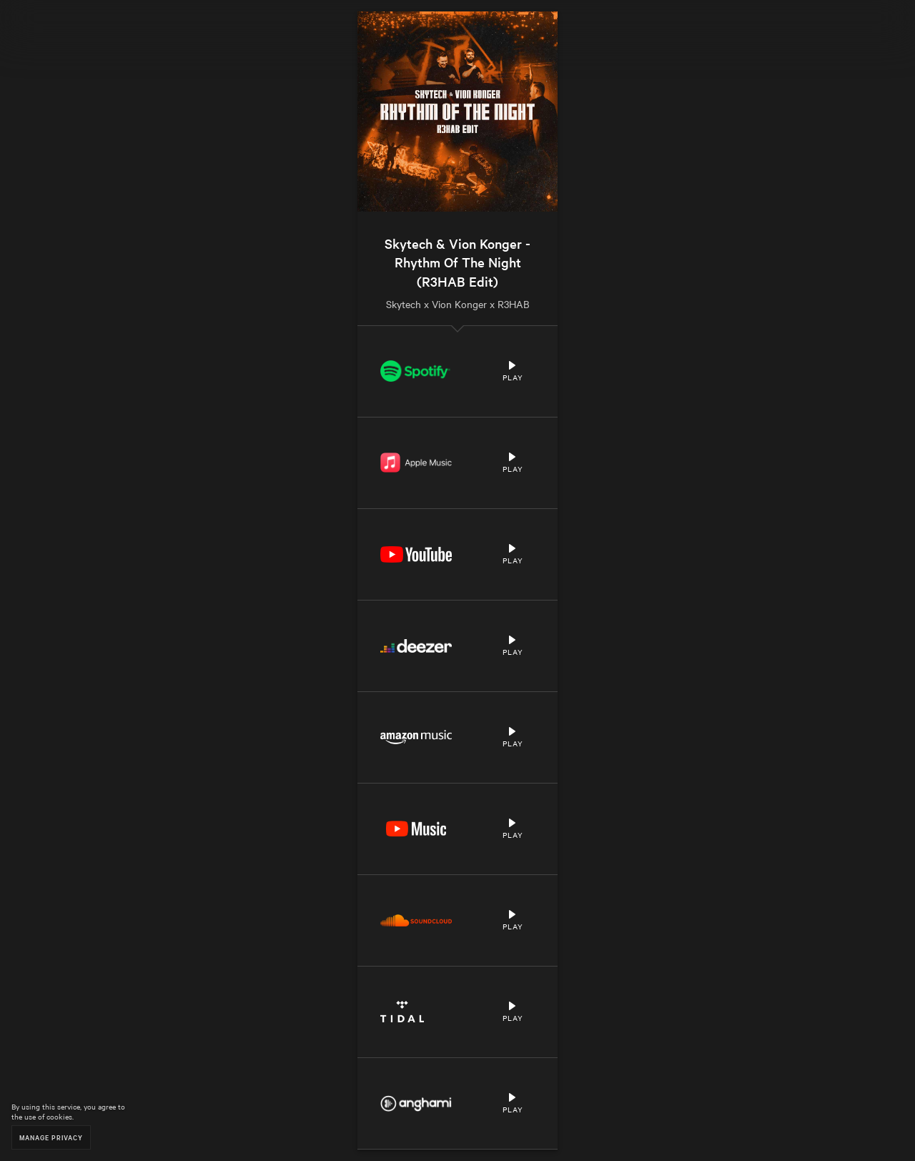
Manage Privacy (51, 1137)
